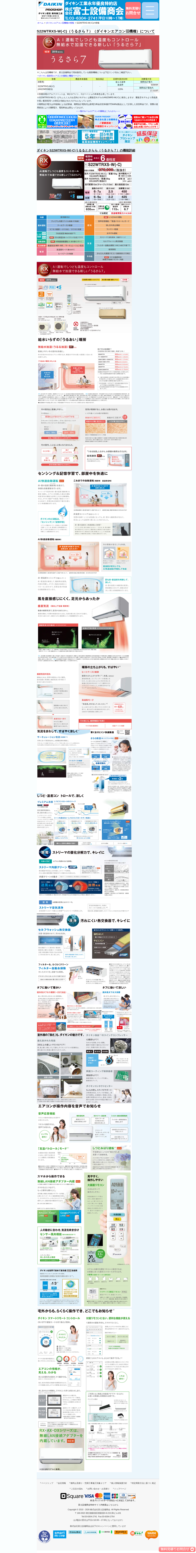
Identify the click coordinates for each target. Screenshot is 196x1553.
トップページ (120, 1489)
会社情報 (62, 1483)
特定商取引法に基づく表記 (144, 1483)
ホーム (40, 23)
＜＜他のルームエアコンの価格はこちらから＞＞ (98, 111)
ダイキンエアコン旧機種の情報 (60, 23)
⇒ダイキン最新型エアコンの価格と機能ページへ (59, 76)
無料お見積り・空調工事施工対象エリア (88, 1483)
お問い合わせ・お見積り (99, 1489)
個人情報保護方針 (119, 1483)
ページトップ (47, 1483)
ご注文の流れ (77, 1489)
